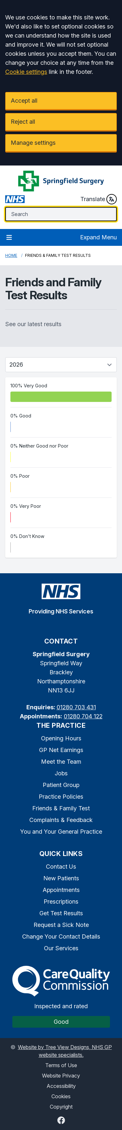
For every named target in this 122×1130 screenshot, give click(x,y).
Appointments (61, 889)
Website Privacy (61, 1075)
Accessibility (61, 1086)
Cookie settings (26, 71)
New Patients (61, 878)
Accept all (24, 100)
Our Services (61, 948)
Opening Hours (61, 738)
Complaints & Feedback (61, 819)
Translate (98, 199)
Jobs (61, 773)
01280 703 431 (76, 707)
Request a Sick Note (61, 924)
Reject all (23, 121)
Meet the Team (61, 761)
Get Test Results (61, 913)
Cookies (61, 1096)
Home (11, 255)
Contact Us (61, 866)
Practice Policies (61, 796)
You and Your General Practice (61, 831)
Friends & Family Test (61, 808)
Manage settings (33, 142)
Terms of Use (61, 1065)
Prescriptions (61, 901)
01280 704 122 (83, 716)
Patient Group (61, 785)
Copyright (61, 1106)
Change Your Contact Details (61, 936)
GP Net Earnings (61, 750)
